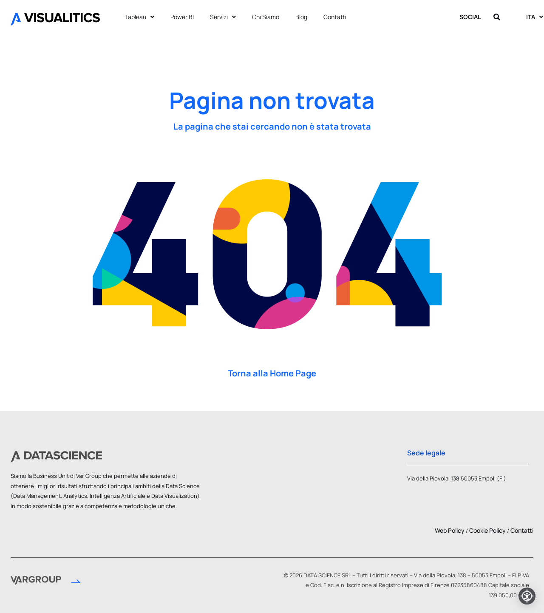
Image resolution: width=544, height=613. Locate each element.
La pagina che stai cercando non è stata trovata (272, 126)
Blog (301, 17)
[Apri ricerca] (497, 16)
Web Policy (450, 530)
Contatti (334, 17)
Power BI (182, 17)
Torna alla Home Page (272, 373)
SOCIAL (472, 17)
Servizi (223, 17)
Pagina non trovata (272, 100)
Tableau (139, 17)
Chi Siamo (265, 17)
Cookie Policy (487, 530)
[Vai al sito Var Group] (46, 582)
